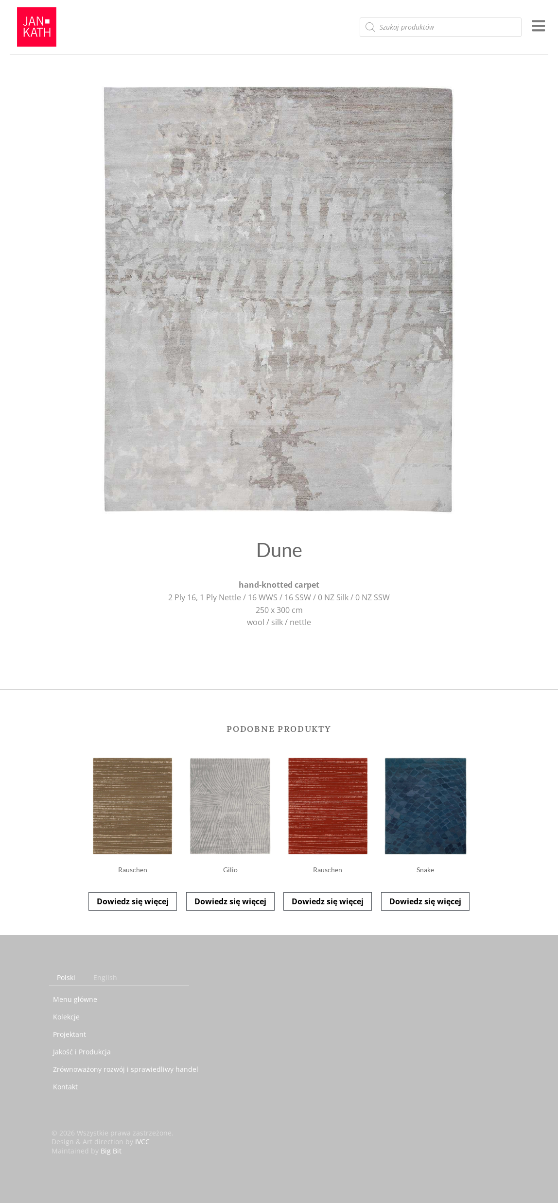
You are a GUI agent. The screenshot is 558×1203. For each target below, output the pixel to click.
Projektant (69, 1034)
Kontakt (65, 1086)
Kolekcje (66, 1016)
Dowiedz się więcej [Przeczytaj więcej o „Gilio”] (230, 901)
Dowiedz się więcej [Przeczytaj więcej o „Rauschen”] (133, 901)
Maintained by (87, 1150)
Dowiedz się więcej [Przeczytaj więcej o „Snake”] (425, 901)
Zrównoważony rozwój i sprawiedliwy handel (125, 1069)
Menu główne (75, 999)
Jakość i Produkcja (82, 1051)
